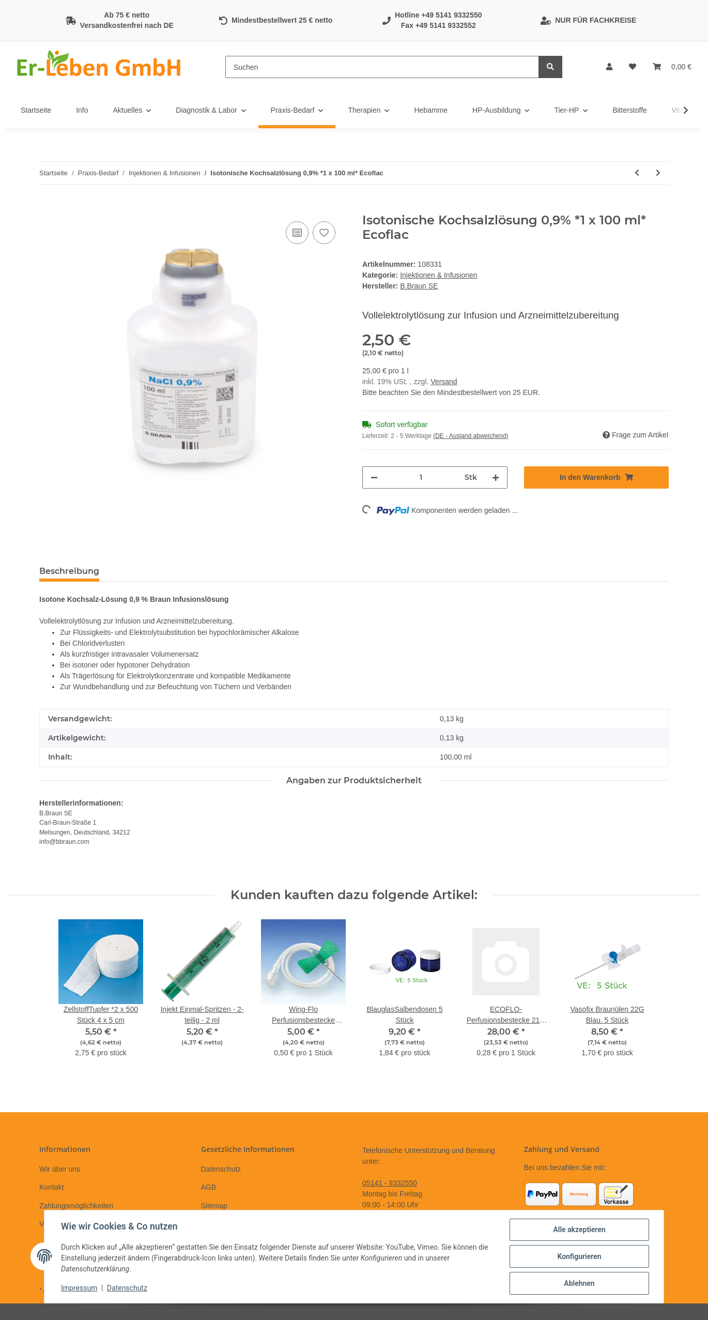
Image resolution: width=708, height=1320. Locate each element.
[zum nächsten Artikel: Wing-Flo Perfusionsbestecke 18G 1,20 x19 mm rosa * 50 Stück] (658, 173)
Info (82, 110)
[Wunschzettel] (632, 67)
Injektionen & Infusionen (438, 275)
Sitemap (214, 1206)
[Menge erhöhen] (495, 477)
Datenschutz (221, 1169)
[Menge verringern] (374, 477)
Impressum (79, 1288)
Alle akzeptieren (579, 1229)
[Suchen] (382, 67)
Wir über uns (59, 1169)
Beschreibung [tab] (69, 571)
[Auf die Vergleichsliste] (297, 232)
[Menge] (421, 477)
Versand (443, 381)
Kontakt (51, 1187)
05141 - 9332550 (389, 1183)
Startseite (36, 110)
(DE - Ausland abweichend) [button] (470, 435)
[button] (609, 67)
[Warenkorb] (672, 67)
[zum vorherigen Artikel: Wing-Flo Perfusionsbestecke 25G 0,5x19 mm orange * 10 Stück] (637, 173)
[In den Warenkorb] (47, 207)
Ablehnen (579, 1283)
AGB (209, 1187)
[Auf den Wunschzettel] (324, 232)
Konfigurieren (579, 1256)
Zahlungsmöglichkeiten (76, 1206)
